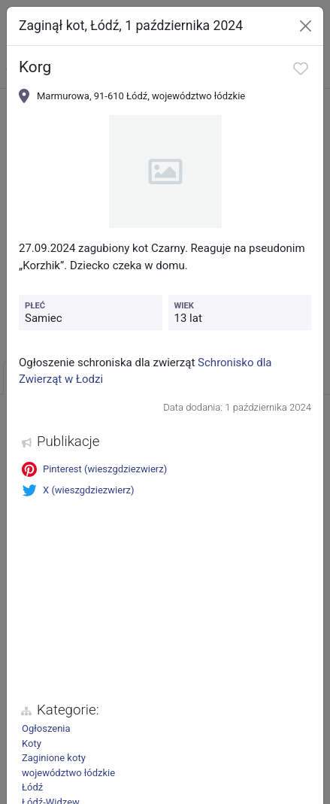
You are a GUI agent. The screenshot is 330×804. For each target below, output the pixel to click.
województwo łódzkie (68, 772)
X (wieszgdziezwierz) (78, 490)
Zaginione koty (54, 757)
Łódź (32, 787)
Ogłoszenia (46, 728)
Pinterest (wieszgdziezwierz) (94, 469)
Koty (31, 743)
